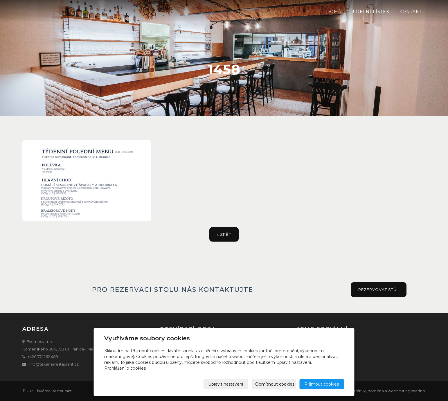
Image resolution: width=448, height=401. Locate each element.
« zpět (224, 234)
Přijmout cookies (322, 384)
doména (376, 391)
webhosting (399, 391)
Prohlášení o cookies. (125, 368)
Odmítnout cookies (275, 384)
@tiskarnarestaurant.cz (57, 364)
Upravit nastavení (225, 384)
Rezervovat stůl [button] (378, 289)
